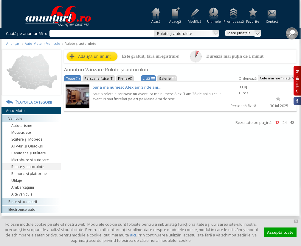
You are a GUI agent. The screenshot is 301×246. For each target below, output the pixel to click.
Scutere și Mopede (27, 139)
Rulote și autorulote (27, 166)
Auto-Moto (33, 43)
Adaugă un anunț (94, 56)
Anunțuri (13, 43)
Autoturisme (21, 125)
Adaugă (175, 21)
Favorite (252, 21)
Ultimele (214, 21)
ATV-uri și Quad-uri (27, 146)
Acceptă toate (280, 232)
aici (133, 235)
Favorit (278, 98)
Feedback (297, 81)
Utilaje (16, 180)
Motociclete (21, 132)
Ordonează (248, 78)
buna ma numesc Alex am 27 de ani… (126, 87)
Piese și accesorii (22, 201)
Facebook (297, 101)
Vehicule (53, 43)
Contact (272, 21)
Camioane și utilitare (28, 153)
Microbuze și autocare (30, 159)
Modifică (194, 21)
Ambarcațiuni (22, 187)
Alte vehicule (21, 194)
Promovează (233, 21)
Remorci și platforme (29, 173)
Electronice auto (21, 209)
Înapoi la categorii (34, 102)
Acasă (155, 21)
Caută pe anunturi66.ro (26, 33)
